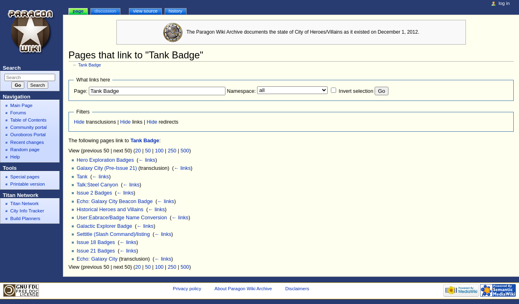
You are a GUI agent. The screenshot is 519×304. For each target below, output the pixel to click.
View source (145, 11)
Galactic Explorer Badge (104, 226)
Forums (18, 112)
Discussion (105, 11)
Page (78, 11)
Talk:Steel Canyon (97, 185)
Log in (504, 3)
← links (146, 160)
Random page (24, 149)
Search (12, 68)
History (175, 11)
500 (184, 151)
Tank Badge (89, 64)
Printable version (27, 184)
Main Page (21, 105)
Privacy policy (187, 288)
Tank (82, 177)
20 (138, 151)
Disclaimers (297, 288)
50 (148, 151)
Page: (80, 91)
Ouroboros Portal (27, 134)
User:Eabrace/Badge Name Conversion (122, 218)
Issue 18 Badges (96, 242)
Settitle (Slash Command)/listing (113, 234)
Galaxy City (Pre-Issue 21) (107, 168)
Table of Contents (28, 120)
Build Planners (25, 218)
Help (15, 156)
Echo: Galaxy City (97, 259)
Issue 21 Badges (96, 251)
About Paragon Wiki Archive (243, 288)
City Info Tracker (27, 210)
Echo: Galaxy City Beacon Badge (115, 201)
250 (172, 151)
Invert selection (356, 91)
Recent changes (27, 142)
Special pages (24, 176)
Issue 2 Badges (94, 193)
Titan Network (24, 203)
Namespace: (241, 91)
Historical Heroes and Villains (110, 209)
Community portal (28, 127)
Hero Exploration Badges (105, 160)
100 (159, 151)
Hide (79, 122)
